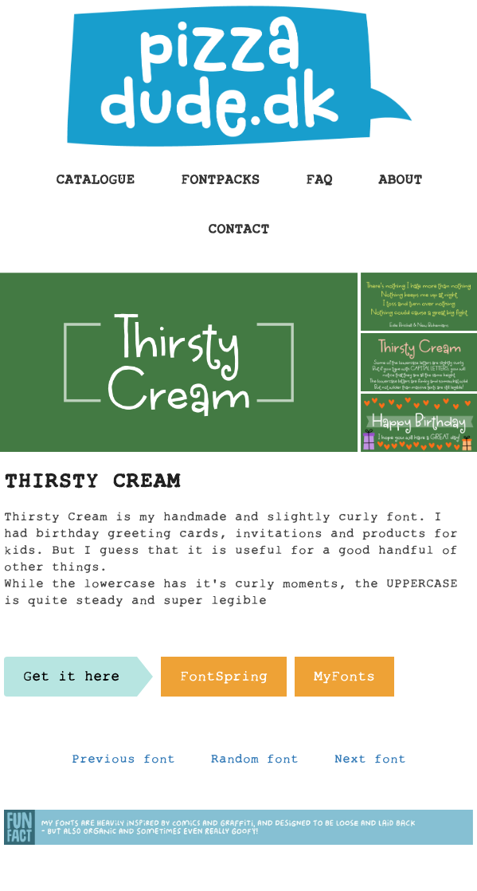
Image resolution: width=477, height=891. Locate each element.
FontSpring (224, 681)
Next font (370, 762)
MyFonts (344, 681)
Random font (255, 762)
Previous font (123, 762)
